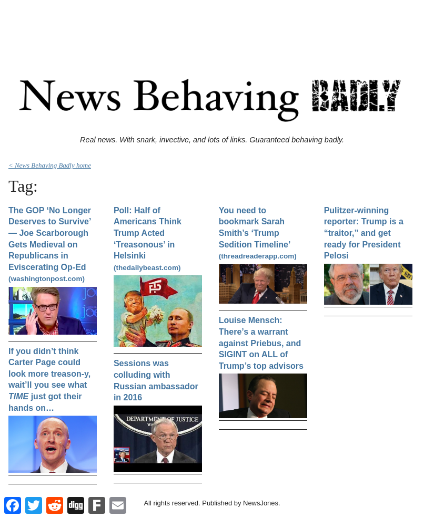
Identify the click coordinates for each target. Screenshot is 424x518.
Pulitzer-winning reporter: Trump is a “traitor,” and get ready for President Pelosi (363, 233)
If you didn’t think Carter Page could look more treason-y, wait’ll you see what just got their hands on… (49, 379)
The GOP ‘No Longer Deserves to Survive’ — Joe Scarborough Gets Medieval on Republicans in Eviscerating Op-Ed (49, 244)
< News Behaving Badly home (49, 165)
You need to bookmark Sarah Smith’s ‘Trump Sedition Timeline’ (258, 233)
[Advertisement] (212, 27)
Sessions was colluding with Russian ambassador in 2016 (156, 380)
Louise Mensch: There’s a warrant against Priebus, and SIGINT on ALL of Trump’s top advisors (261, 343)
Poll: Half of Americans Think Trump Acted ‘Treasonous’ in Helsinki (147, 239)
